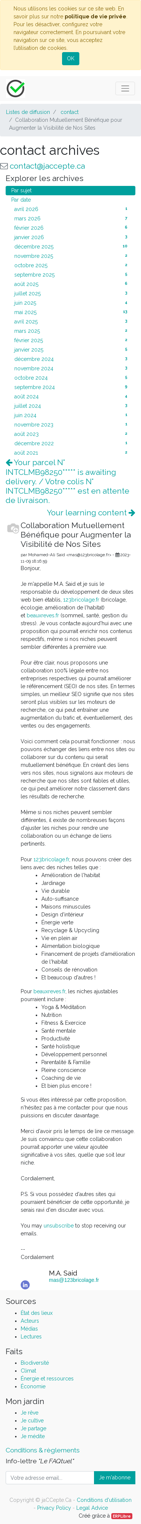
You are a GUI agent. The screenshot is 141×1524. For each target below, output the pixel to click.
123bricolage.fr (81, 600)
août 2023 (72, 433)
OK (70, 58)
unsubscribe (59, 1226)
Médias (29, 1329)
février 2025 (72, 340)
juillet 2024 (72, 405)
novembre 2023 (72, 424)
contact (70, 112)
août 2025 (72, 283)
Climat (28, 1371)
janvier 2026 (72, 237)
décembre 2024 (72, 358)
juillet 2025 (72, 293)
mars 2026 (72, 218)
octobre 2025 (72, 265)
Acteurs (30, 1321)
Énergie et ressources (47, 1379)
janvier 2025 (72, 349)
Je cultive (32, 1421)
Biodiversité (35, 1363)
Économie (33, 1386)
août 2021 (72, 452)
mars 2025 (72, 330)
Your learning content (91, 512)
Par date (21, 200)
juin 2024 (72, 415)
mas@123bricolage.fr (74, 1280)
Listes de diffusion (28, 112)
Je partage (33, 1428)
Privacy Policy (54, 1508)
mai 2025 (72, 311)
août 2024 (72, 396)
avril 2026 (72, 208)
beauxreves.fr (43, 615)
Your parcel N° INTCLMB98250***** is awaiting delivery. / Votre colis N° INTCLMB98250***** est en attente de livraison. (67, 481)
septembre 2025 (72, 274)
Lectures (31, 1337)
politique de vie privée (95, 16)
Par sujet (21, 190)
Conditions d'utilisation (104, 1500)
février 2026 (72, 227)
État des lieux (37, 1313)
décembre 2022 (72, 443)
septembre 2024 (72, 386)
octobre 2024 (72, 377)
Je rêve (29, 1413)
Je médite (33, 1436)
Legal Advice (92, 1508)
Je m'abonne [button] (114, 1478)
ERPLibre (122, 1516)
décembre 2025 (72, 246)
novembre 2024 (72, 368)
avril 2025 (72, 321)
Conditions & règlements (43, 1450)
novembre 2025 (72, 255)
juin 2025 (72, 302)
